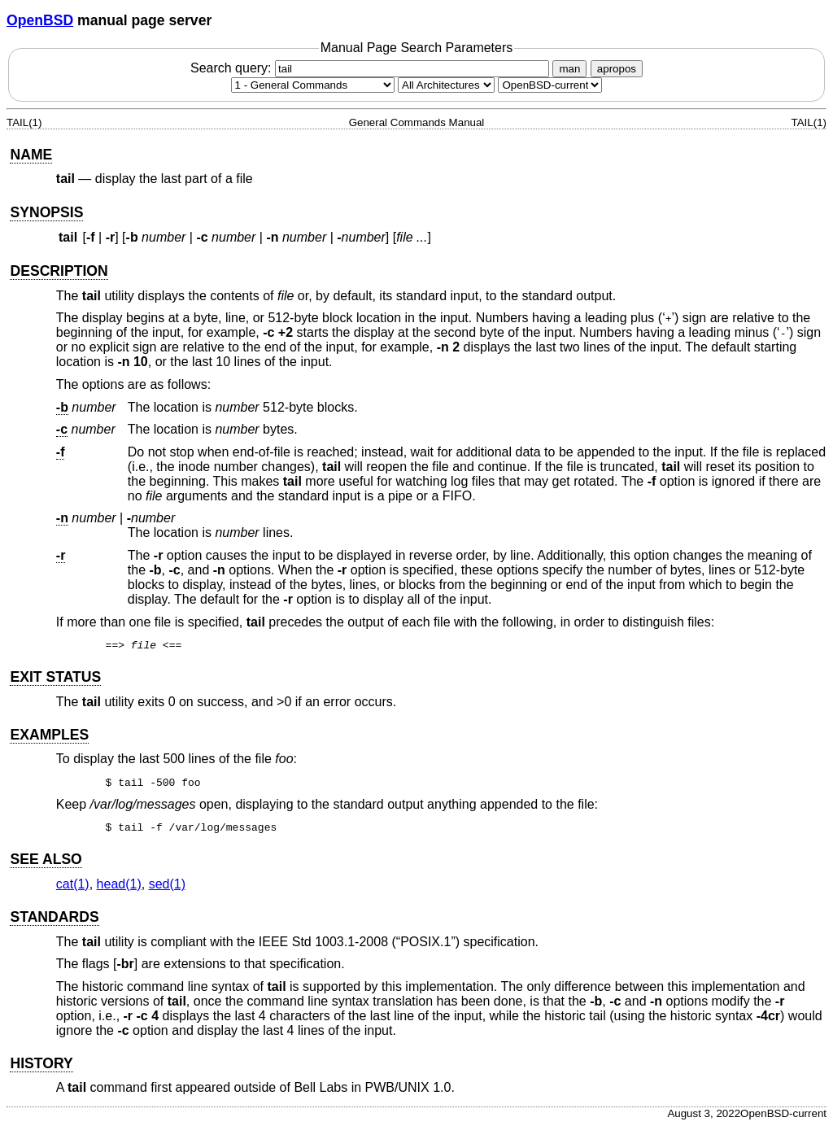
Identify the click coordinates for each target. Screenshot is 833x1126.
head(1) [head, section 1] (119, 884)
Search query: (371, 68)
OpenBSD (40, 20)
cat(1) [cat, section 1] (72, 884)
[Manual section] (313, 85)
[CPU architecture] (446, 85)
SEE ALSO (45, 859)
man (569, 69)
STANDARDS (54, 917)
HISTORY (41, 1063)
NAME (31, 154)
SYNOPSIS (46, 212)
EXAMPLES (49, 735)
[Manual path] (550, 85)
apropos (616, 69)
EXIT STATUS (55, 677)
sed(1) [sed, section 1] (167, 884)
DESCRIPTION (58, 271)
